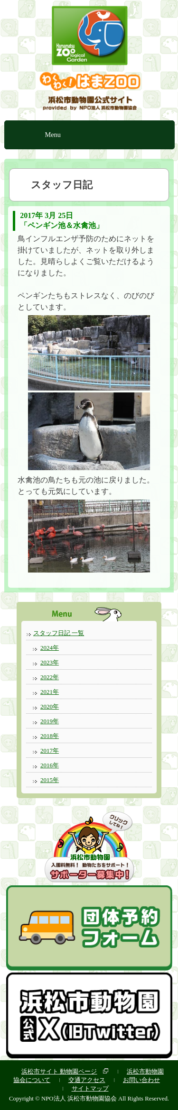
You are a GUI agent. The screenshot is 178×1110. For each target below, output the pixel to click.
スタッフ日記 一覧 (58, 633)
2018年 (49, 735)
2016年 (49, 765)
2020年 (49, 706)
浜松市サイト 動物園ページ (59, 1071)
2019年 (49, 721)
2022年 (49, 677)
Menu (53, 134)
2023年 (49, 662)
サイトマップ (90, 1088)
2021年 (49, 691)
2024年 (49, 647)
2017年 (49, 750)
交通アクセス (86, 1079)
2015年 (49, 779)
